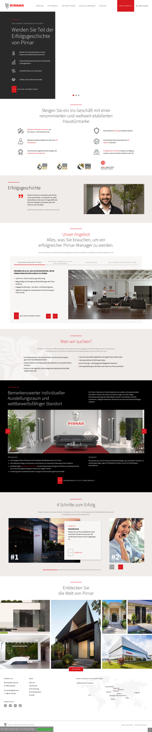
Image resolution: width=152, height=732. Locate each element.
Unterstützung (68, 6)
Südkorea (137, 693)
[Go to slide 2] (76, 95)
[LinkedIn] (15, 705)
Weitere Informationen (27, 89)
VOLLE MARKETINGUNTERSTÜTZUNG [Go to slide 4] (122, 262)
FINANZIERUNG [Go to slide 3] (91, 262)
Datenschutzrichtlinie (127, 725)
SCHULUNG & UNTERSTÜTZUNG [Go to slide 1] (29, 262)
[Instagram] (5, 705)
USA (89, 695)
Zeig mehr (76, 669)
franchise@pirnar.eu (12, 690)
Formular (78, 552)
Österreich (116, 688)
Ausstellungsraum (87, 6)
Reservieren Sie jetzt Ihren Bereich (79, 480)
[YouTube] (20, 705)
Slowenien (116, 691)
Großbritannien (109, 687)
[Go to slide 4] (94, 567)
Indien (127, 698)
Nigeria (113, 699)
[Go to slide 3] (78, 95)
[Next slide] (55, 316)
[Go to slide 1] (73, 95)
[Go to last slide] (48, 316)
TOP (150, 731)
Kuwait (119, 693)
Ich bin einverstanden (45, 729)
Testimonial (52, 6)
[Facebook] (10, 705)
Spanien (108, 692)
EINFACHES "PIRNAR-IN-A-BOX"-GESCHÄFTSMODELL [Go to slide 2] (60, 262)
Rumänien (121, 689)
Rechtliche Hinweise (141, 725)
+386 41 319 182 (143, 6)
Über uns (40, 6)
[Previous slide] (111, 567)
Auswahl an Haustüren (29, 466)
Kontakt (103, 6)
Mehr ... (33, 730)
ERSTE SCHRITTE (125, 6)
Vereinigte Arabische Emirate (117, 695)
